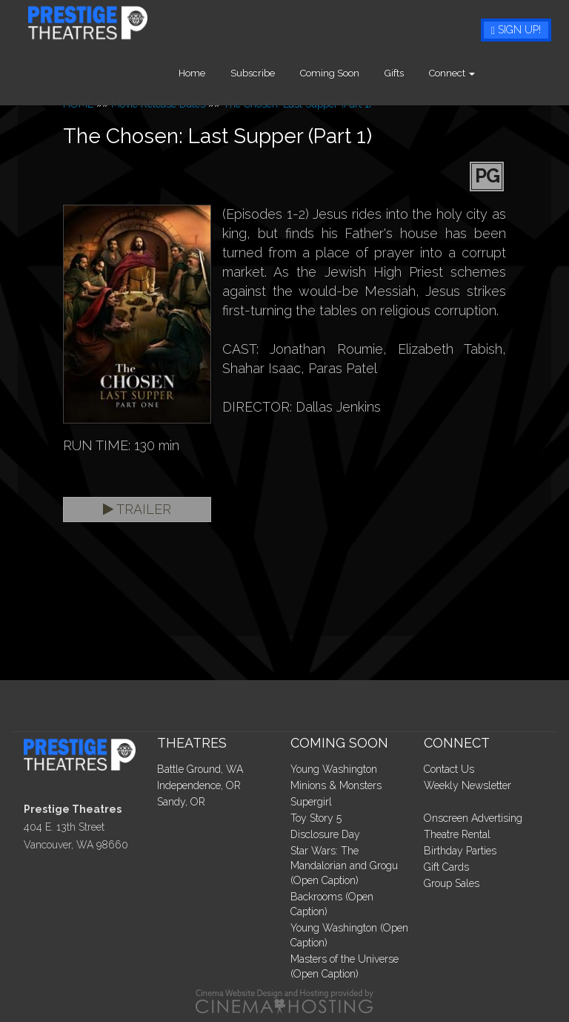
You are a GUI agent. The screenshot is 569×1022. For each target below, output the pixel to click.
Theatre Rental (457, 834)
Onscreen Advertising (473, 818)
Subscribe (292, 73)
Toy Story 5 (316, 818)
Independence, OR (199, 785)
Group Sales (451, 883)
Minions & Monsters (336, 785)
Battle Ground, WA (200, 769)
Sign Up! (516, 30)
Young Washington (333, 769)
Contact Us (449, 769)
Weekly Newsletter (467, 785)
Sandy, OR (181, 802)
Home (231, 73)
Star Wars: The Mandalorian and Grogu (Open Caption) (344, 865)
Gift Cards (446, 867)
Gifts (433, 73)
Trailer (137, 509)
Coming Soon (369, 73)
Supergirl (311, 802)
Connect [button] (491, 73)
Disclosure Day (325, 834)
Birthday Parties (460, 851)
